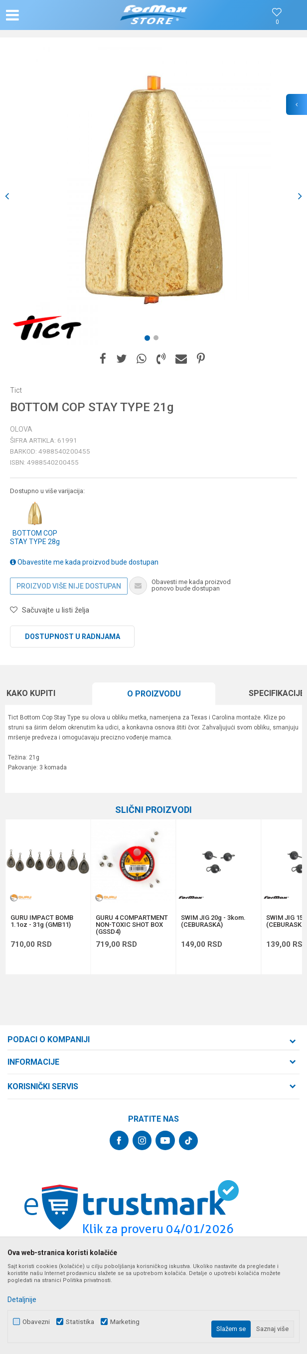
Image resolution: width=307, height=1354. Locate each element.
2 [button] (158, 340)
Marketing (125, 1322)
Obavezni (36, 1322)
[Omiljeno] (277, 22)
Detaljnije (21, 1300)
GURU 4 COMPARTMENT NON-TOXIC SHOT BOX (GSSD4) (132, 924)
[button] (51, 15)
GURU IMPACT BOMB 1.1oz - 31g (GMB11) (41, 921)
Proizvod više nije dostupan (68, 586)
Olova (21, 429)
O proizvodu (154, 693)
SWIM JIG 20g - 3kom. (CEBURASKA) (213, 921)
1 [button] (149, 340)
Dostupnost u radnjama (72, 637)
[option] (153, 196)
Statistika (80, 1322)
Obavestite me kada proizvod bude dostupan (84, 562)
